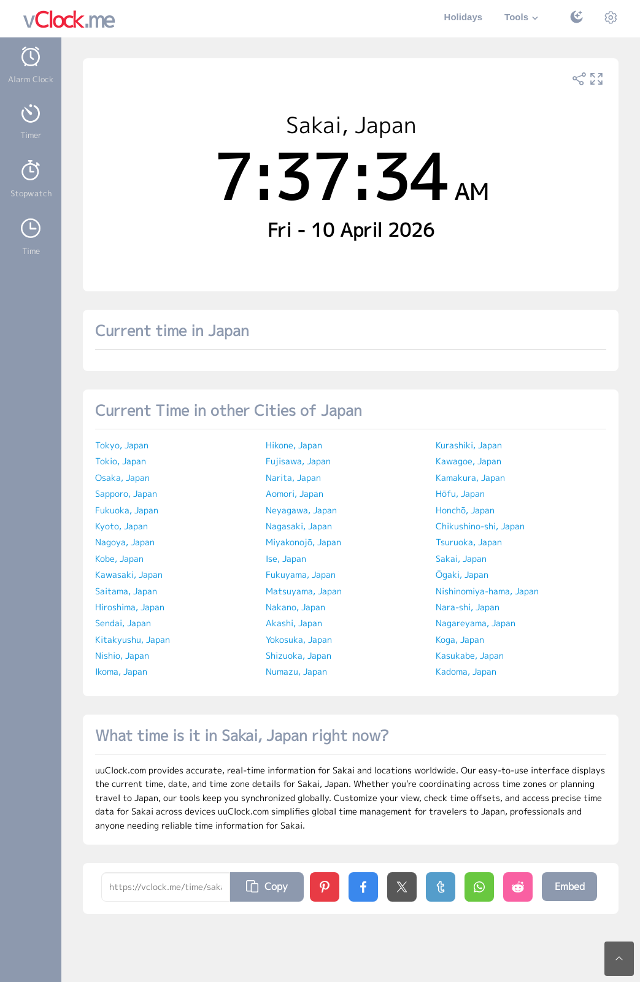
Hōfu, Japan (460, 493)
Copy (267, 886)
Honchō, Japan (465, 510)
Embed (570, 886)
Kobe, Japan (119, 558)
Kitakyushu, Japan (132, 639)
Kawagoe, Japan (468, 461)
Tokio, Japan (120, 461)
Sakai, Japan (461, 558)
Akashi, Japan (294, 623)
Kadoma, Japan (466, 671)
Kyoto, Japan (121, 526)
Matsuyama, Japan (304, 591)
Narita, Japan (293, 477)
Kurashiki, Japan (469, 445)
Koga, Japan (460, 639)
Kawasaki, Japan (129, 574)
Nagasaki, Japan (299, 526)
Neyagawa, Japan (301, 510)
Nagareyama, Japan (475, 623)
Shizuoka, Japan (298, 655)
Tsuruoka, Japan (469, 542)
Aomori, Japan (294, 493)
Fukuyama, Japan (301, 574)
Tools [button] (522, 18)
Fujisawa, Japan (298, 461)
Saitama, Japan (126, 591)
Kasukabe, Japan (470, 655)
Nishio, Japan (122, 655)
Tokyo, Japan (121, 445)
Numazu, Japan (296, 671)
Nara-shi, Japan (467, 607)
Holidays (463, 17)
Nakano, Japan (295, 607)
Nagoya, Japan (125, 542)
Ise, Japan (286, 558)
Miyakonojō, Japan (303, 542)
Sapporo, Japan (126, 493)
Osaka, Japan (122, 477)
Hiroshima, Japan (129, 607)
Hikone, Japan (294, 445)
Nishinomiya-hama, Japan (487, 591)
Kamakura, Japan (470, 477)
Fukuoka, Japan (126, 510)
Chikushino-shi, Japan (480, 526)
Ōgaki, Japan (462, 574)
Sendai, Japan (123, 623)
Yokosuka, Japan (299, 639)
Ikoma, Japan (121, 671)
